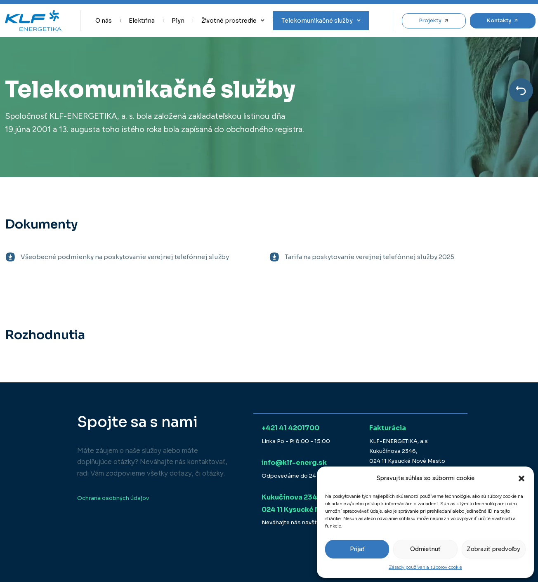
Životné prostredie (232, 20)
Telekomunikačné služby (321, 20)
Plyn (178, 20)
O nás (103, 20)
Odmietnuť (425, 549)
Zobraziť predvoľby (493, 549)
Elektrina (142, 20)
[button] (521, 478)
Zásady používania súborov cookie (425, 567)
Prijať (357, 549)
